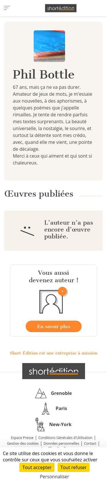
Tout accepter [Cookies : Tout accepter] (36, 467)
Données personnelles (61, 443)
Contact (90, 443)
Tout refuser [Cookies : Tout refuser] (73, 467)
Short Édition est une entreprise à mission (53, 353)
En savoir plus (53, 326)
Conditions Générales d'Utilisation (65, 437)
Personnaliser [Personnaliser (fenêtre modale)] (54, 476)
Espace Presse (22, 437)
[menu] (7, 8)
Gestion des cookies (23, 443)
